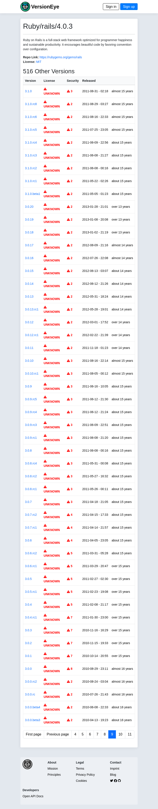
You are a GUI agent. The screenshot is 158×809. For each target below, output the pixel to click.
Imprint (114, 768)
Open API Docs (33, 796)
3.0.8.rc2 (31, 476)
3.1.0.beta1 (32, 194)
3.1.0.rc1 (31, 181)
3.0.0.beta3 (32, 720)
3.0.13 (29, 296)
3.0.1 (28, 656)
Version (30, 80)
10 (120, 734)
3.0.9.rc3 (31, 425)
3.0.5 (28, 579)
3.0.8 (28, 450)
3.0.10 (29, 360)
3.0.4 (28, 604)
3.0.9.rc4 (31, 412)
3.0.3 (28, 630)
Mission (53, 768)
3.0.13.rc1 (31, 309)
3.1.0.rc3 (31, 155)
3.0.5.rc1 (31, 591)
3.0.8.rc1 (31, 489)
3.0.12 (29, 322)
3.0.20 (29, 206)
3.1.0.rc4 (31, 142)
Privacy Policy (85, 774)
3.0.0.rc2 (31, 681)
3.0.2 (28, 643)
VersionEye (45, 7)
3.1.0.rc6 (31, 117)
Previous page (58, 734)
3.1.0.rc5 (31, 129)
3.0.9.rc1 (31, 437)
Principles (54, 774)
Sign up (129, 6)
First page (33, 734)
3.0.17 (29, 245)
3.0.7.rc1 (31, 527)
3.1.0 (28, 91)
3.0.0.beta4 (32, 707)
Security (73, 80)
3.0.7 (28, 502)
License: (29, 62)
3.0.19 (29, 219)
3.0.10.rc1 (31, 373)
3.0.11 (29, 348)
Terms (80, 768)
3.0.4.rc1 (31, 617)
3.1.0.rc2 (31, 168)
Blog (113, 774)
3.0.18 (29, 232)
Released (88, 80)
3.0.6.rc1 (31, 566)
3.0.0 (28, 668)
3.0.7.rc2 (31, 514)
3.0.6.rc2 (31, 553)
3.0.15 (29, 271)
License (49, 80)
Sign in (111, 6)
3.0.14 (29, 283)
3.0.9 (28, 386)
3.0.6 (28, 540)
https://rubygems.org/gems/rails (61, 57)
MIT (38, 62)
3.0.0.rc (30, 694)
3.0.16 (29, 258)
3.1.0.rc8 (31, 104)
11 (130, 734)
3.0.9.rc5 (31, 399)
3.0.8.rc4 (31, 463)
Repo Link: (31, 57)
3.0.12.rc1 (31, 335)
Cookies (81, 780)
